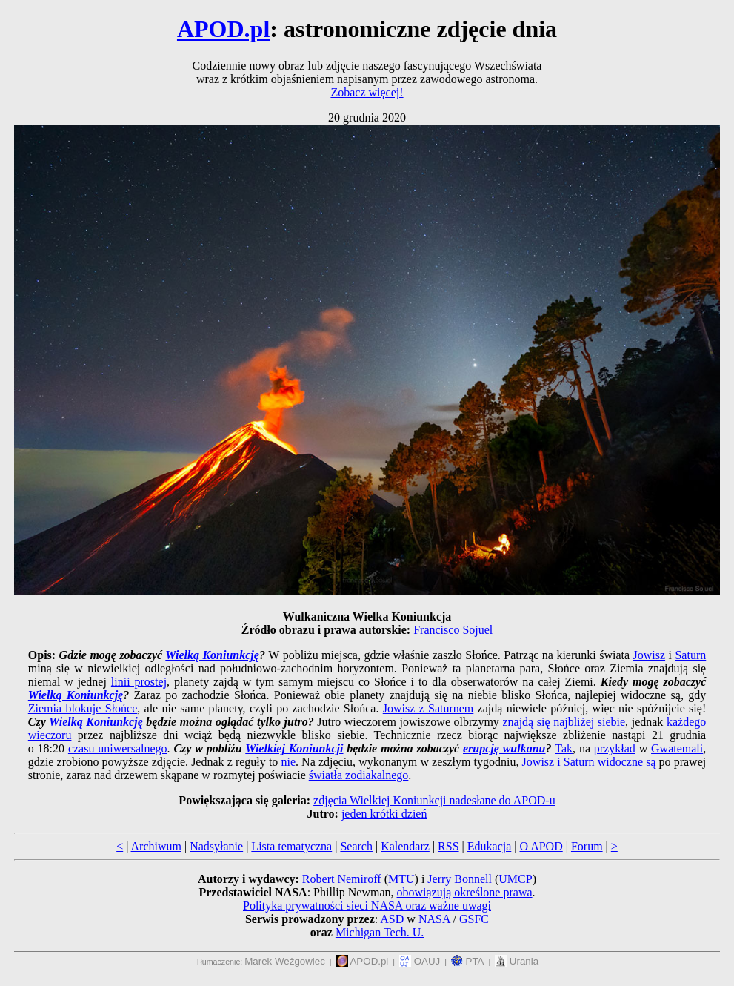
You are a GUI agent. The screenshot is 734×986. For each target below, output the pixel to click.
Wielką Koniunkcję (212, 655)
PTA (467, 961)
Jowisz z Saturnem (428, 708)
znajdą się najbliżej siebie (563, 721)
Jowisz (649, 655)
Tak (564, 748)
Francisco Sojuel (453, 629)
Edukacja (489, 846)
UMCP (515, 879)
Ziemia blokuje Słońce (82, 708)
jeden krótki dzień (384, 813)
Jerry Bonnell (459, 879)
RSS (448, 846)
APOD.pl (223, 29)
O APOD (540, 846)
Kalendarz (405, 846)
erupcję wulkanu (504, 748)
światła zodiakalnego (359, 775)
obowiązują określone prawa (465, 892)
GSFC (474, 919)
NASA (434, 919)
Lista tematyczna (291, 846)
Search (356, 846)
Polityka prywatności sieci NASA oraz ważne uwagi (367, 905)
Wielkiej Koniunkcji (294, 748)
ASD (392, 919)
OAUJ (419, 961)
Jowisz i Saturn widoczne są (589, 761)
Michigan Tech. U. (380, 932)
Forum (587, 846)
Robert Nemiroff (341, 879)
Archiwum (156, 846)
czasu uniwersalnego (117, 748)
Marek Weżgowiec (284, 961)
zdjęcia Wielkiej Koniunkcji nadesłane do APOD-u (434, 800)
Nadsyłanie (216, 846)
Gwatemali (677, 748)
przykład (614, 748)
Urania (516, 961)
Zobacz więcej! (366, 92)
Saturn (690, 655)
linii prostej (139, 681)
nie (288, 761)
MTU (401, 879)
